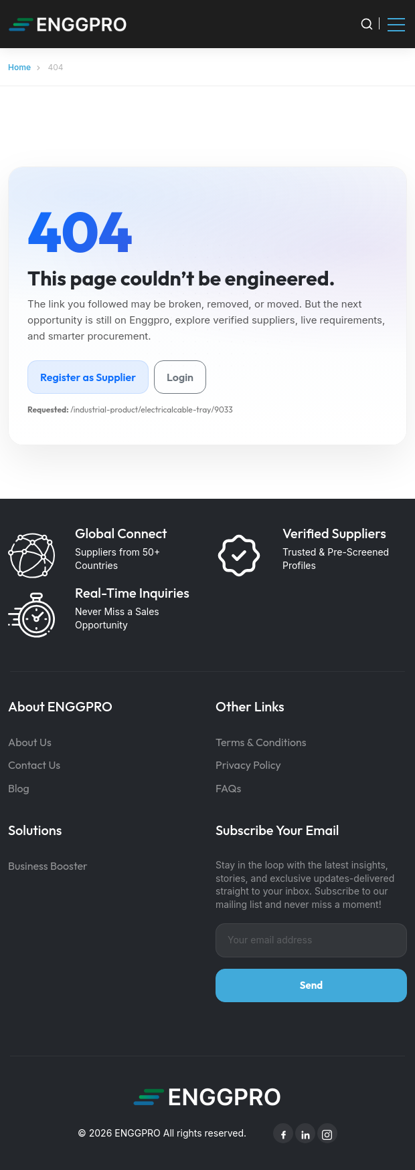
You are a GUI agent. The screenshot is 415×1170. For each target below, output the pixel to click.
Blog (18, 788)
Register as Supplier (88, 377)
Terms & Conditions (261, 742)
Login (180, 377)
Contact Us (34, 765)
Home (19, 67)
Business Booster (48, 865)
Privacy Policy (248, 765)
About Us (30, 742)
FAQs (228, 788)
